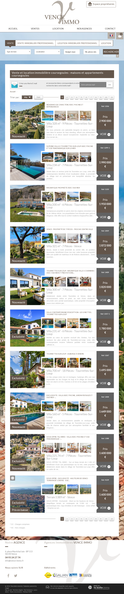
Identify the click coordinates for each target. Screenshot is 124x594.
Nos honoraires (28, 589)
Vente (10, 42)
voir (105, 133)
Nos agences (84, 28)
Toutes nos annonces (16, 591)
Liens (35, 589)
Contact (110, 28)
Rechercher (111, 51)
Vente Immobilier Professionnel (35, 42)
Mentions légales (18, 589)
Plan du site (8, 589)
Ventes (35, 28)
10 (106, 97)
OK (109, 84)
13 (112, 97)
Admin (7, 591)
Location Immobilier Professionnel (77, 42)
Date (38, 96)
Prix (27, 97)
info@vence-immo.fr (14, 560)
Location (58, 28)
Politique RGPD (27, 591)
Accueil (13, 28)
